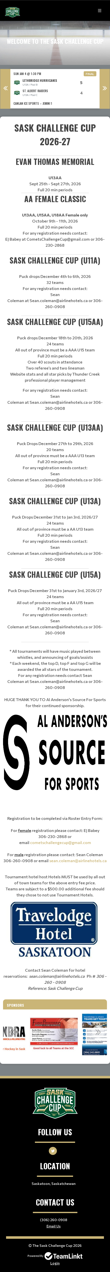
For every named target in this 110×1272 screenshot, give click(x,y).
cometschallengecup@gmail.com (60, 842)
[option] (55, 88)
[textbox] (55, 138)
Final (90, 74)
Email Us (54, 1226)
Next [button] (105, 89)
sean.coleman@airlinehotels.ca (78, 860)
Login (55, 1263)
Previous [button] (5, 89)
